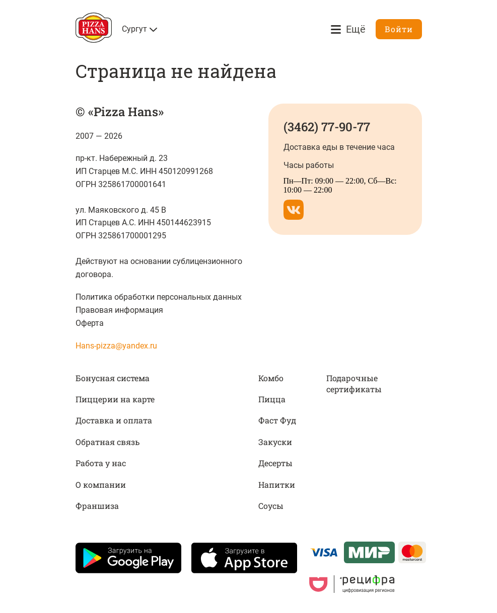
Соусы (270, 505)
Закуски (275, 441)
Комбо (270, 378)
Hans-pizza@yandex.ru (116, 346)
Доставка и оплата (114, 420)
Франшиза (97, 505)
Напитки (276, 484)
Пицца (272, 399)
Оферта (90, 323)
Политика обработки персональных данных (159, 297)
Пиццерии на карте (115, 399)
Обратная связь (107, 441)
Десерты (275, 463)
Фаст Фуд (277, 420)
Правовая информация (119, 310)
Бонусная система (113, 378)
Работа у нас (101, 463)
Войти (399, 29)
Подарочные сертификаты (354, 383)
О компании (101, 484)
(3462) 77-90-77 (326, 127)
